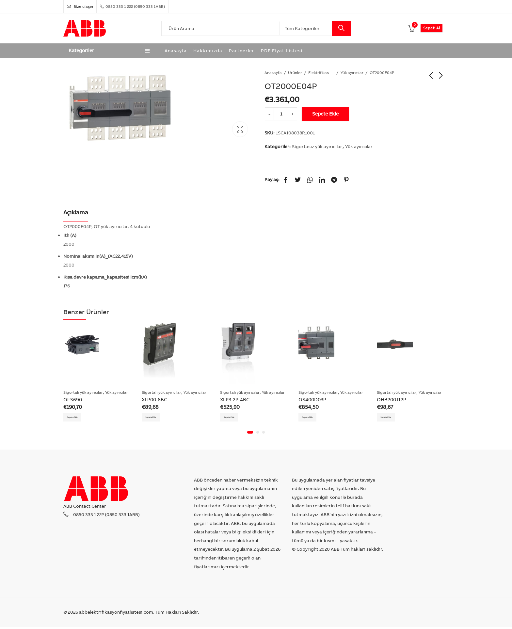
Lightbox (240, 129)
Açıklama (75, 212)
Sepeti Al (431, 27)
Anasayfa (273, 72)
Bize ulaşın (80, 6)
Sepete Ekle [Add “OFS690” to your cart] (77, 418)
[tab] (75, 213)
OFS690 (72, 399)
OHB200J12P (391, 399)
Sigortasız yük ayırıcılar (317, 146)
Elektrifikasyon (321, 72)
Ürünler (295, 72)
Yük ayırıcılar (352, 72)
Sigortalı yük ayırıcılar (83, 392)
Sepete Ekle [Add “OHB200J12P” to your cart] (390, 418)
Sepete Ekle (325, 114)
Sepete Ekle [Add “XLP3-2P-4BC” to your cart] (234, 418)
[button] (250, 434)
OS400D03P (312, 399)
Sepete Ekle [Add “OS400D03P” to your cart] (312, 418)
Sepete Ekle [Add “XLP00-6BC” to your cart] (155, 418)
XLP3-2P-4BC (234, 399)
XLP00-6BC (154, 399)
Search (341, 28)
